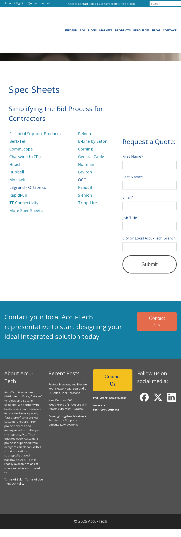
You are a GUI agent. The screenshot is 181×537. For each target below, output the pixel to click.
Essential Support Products (35, 133)
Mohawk (17, 179)
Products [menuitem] (123, 17)
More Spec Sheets (26, 210)
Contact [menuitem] (170, 17)
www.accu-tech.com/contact (106, 399)
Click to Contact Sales (82, 4)
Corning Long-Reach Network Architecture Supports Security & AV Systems (67, 411)
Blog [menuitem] (156, 17)
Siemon (85, 195)
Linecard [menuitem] (70, 17)
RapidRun (18, 195)
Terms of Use (34, 470)
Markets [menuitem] (106, 17)
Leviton (85, 172)
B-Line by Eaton (92, 141)
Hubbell (16, 172)
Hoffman (86, 164)
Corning (85, 149)
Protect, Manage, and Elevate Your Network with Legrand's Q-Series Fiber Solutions (68, 379)
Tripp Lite (87, 202)
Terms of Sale (13, 470)
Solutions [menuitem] (88, 17)
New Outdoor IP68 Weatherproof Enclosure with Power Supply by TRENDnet (68, 395)
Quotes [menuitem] (33, 3)
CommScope (21, 149)
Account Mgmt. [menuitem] (14, 3)
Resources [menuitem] (141, 17)
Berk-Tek (17, 141)
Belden (84, 133)
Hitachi (16, 164)
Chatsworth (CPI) (25, 156)
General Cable (91, 156)
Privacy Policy (15, 475)
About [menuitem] (46, 3)
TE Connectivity (23, 202)
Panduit (85, 187)
